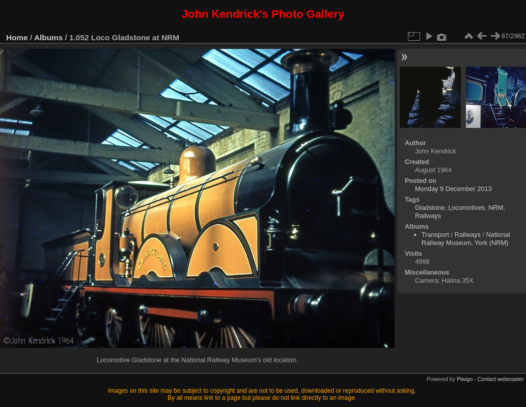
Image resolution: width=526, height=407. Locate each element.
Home (17, 37)
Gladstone (430, 207)
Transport (435, 234)
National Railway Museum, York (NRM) (466, 239)
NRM (495, 207)
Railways (428, 216)
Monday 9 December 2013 (453, 189)
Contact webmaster (501, 379)
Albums (48, 37)
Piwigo (465, 379)
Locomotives (466, 207)
